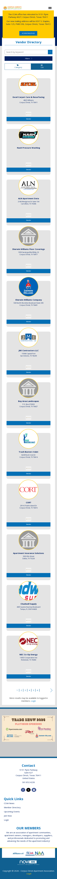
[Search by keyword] (26, 52)
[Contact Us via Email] (33, 790)
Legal (28, 873)
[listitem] (28, 98)
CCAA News (9, 803)
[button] (50, 52)
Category (18, 66)
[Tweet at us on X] (28, 790)
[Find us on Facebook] (23, 790)
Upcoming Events (12, 811)
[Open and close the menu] (38, 8)
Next (51, 690)
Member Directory (12, 807)
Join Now (8, 815)
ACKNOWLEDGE (28, 33)
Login (33, 701)
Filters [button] (28, 58)
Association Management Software (28, 862)
